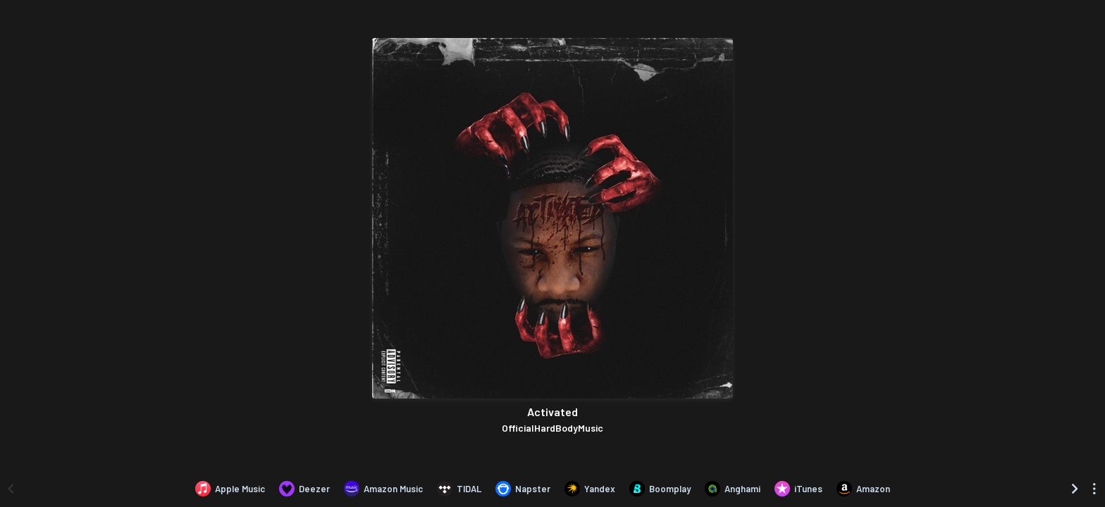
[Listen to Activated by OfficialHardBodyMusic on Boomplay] (660, 488)
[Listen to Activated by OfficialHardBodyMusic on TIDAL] (459, 488)
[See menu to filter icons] (1094, 488)
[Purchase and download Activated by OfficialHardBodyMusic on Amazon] (863, 488)
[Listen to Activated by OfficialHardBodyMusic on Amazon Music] (383, 488)
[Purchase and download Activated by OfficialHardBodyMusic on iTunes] (798, 488)
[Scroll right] (1075, 488)
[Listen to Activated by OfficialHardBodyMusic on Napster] (523, 488)
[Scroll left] (10, 488)
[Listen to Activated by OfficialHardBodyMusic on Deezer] (304, 488)
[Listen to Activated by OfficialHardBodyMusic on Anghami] (732, 488)
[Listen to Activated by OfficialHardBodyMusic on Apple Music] (230, 488)
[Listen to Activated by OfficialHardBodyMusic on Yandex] (590, 488)
